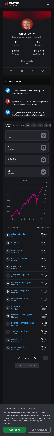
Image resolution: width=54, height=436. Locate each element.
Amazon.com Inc (18, 347)
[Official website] (11, 71)
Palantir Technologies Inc (22, 323)
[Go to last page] (35, 358)
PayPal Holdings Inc (20, 290)
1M (28, 125)
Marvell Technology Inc (21, 282)
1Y (46, 125)
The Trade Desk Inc (20, 331)
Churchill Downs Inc (20, 258)
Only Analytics (39, 429)
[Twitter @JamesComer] (42, 71)
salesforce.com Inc (19, 298)
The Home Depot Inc (20, 274)
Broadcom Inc (17, 250)
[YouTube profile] (21, 71)
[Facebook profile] (32, 71)
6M (40, 125)
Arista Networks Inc (20, 234)
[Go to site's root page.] (16, 4)
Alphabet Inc (16, 339)
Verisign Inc (16, 307)
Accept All (14, 429)
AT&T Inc (15, 242)
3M (34, 125)
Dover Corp (16, 266)
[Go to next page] (31, 358)
